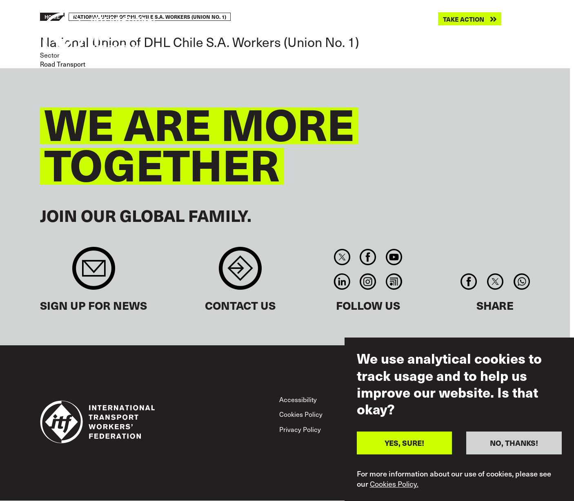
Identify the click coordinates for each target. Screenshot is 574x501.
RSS (394, 281)
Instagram (368, 281)
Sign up (93, 272)
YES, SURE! (404, 446)
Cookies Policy (301, 414)
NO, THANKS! (514, 446)
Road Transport (62, 64)
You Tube (394, 257)
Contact (240, 272)
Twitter (342, 257)
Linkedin (342, 281)
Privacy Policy (300, 429)
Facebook (368, 257)
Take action (463, 19)
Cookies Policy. (394, 486)
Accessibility (298, 399)
